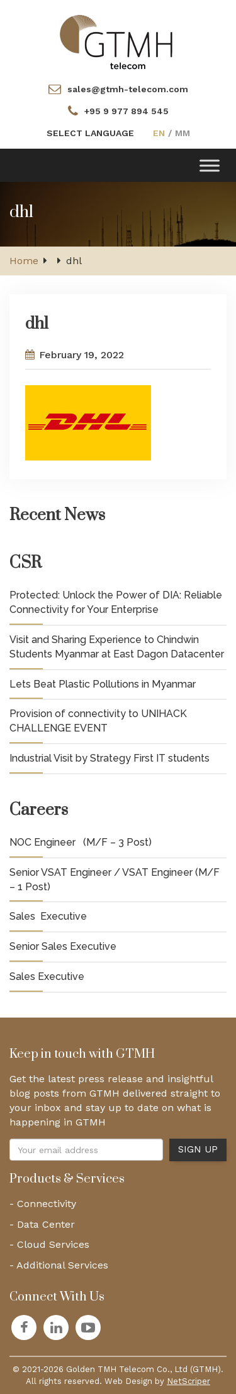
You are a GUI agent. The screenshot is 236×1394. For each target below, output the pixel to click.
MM (182, 133)
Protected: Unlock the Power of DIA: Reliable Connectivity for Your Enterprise (115, 602)
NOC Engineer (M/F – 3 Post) (80, 842)
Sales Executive (48, 916)
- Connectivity (42, 1204)
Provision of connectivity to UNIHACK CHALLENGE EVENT (98, 721)
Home (23, 261)
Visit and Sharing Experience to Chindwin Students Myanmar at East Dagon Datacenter (116, 647)
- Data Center (42, 1224)
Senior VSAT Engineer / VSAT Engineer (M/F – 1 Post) (114, 879)
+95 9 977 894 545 (126, 111)
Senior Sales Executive (62, 946)
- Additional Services (58, 1265)
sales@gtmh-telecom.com (127, 89)
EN (159, 133)
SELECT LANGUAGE (90, 133)
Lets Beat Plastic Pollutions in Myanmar (102, 684)
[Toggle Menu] (209, 165)
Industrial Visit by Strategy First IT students (109, 758)
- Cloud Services (49, 1244)
